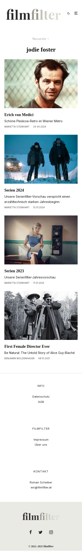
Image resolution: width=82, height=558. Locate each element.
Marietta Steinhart (17, 126)
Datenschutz (41, 396)
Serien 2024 (14, 190)
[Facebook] (30, 532)
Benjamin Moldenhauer (19, 358)
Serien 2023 (14, 271)
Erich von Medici (18, 115)
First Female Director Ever (27, 346)
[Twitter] (40, 532)
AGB (41, 402)
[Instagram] (51, 532)
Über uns (41, 444)
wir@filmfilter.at (41, 487)
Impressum (41, 439)
